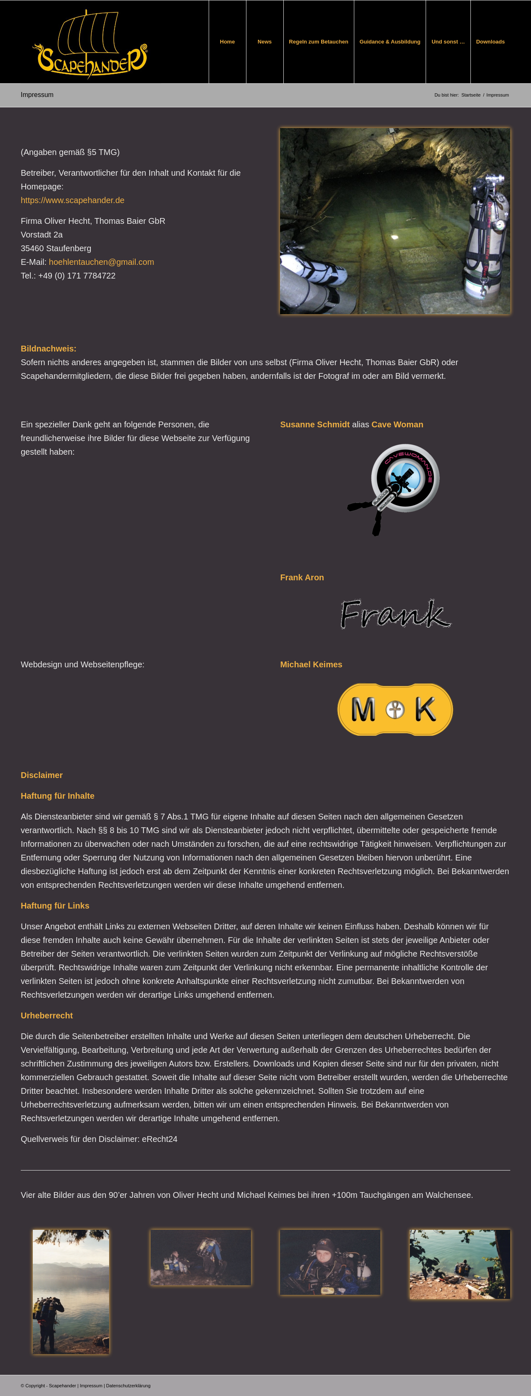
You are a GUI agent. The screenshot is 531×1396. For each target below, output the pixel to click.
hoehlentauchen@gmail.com (101, 262)
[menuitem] (227, 41)
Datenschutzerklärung (128, 1385)
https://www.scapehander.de (72, 200)
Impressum (37, 94)
